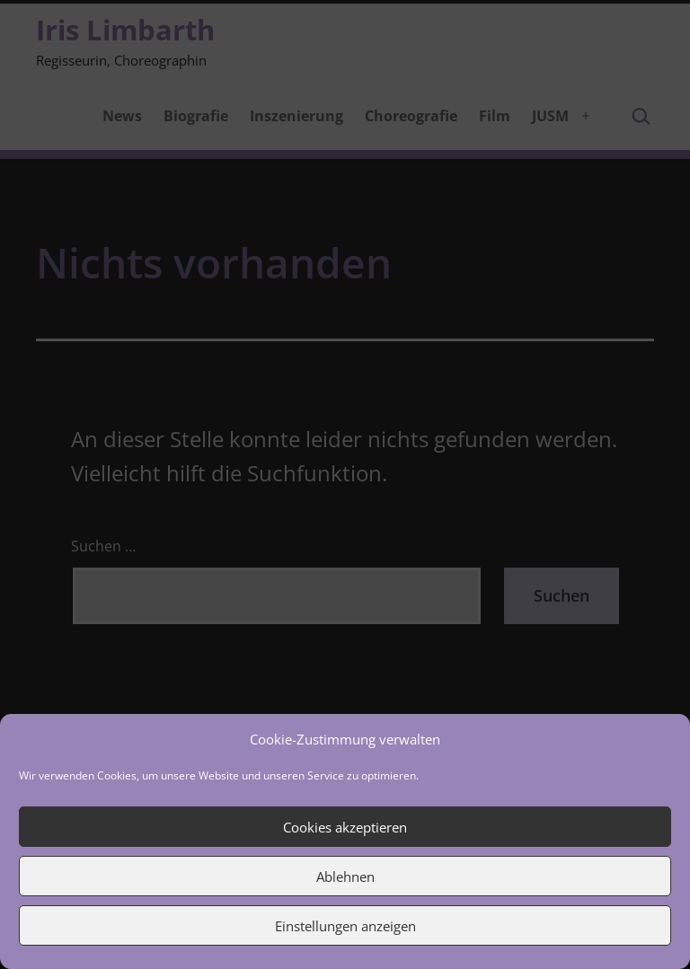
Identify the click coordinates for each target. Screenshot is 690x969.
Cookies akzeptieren (345, 827)
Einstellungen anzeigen (345, 926)
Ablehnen (345, 876)
